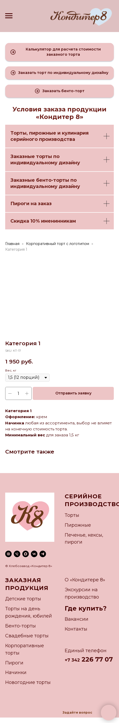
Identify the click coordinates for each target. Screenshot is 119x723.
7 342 (73, 660)
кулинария (75, 133)
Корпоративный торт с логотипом (57, 243)
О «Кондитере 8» (85, 580)
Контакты (76, 629)
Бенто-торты (20, 626)
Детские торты (23, 599)
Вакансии (76, 619)
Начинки (16, 672)
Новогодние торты (28, 682)
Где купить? (86, 608)
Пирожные (78, 525)
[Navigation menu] (8, 15)
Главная (12, 243)
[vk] (34, 554)
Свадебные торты (27, 636)
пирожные (42, 133)
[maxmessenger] (25, 554)
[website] (8, 554)
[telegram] (42, 554)
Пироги (14, 663)
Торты (18, 133)
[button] (59, 52)
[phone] (17, 554)
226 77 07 (96, 659)
